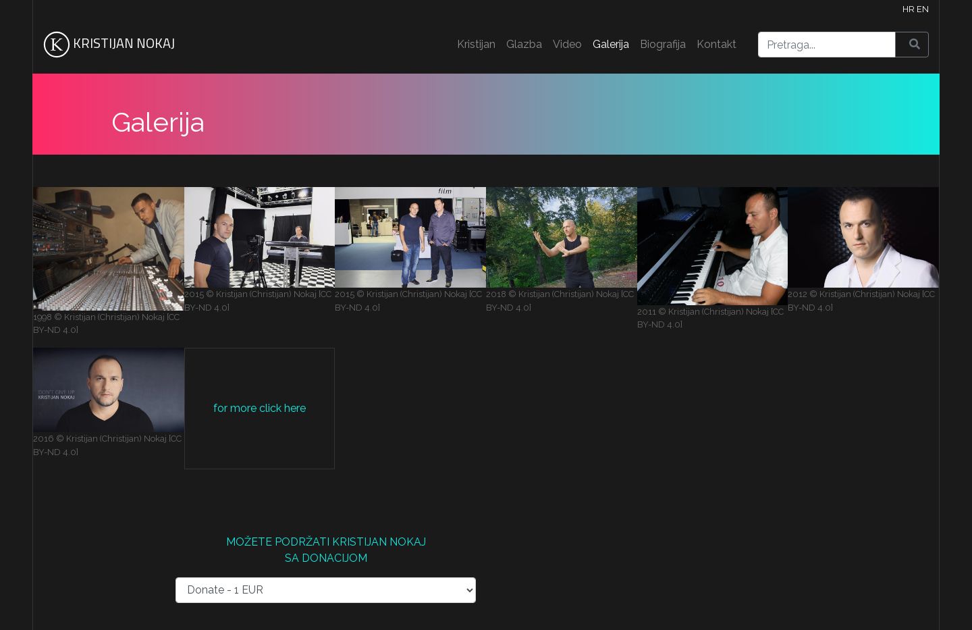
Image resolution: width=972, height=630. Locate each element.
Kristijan (476, 44)
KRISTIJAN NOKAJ (109, 44)
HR (908, 9)
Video (567, 44)
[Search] (827, 44)
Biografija (663, 44)
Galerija (611, 44)
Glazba (524, 44)
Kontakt (716, 44)
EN (923, 9)
